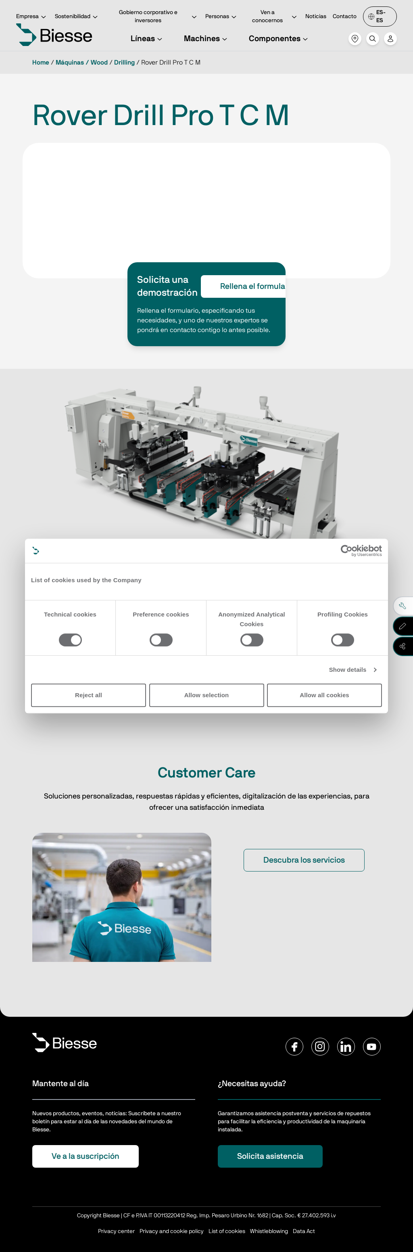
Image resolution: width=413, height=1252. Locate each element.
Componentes (279, 39)
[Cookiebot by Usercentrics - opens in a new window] (346, 551)
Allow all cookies (324, 695)
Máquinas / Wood (82, 62)
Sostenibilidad (77, 17)
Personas (222, 17)
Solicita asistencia (270, 1156)
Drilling (124, 62)
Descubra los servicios (304, 860)
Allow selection (206, 695)
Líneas (148, 39)
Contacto (345, 16)
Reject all (88, 695)
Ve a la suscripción (85, 1156)
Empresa (32, 17)
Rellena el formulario (257, 286)
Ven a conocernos (275, 16)
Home (40, 62)
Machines (206, 39)
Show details (348, 669)
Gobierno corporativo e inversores (159, 16)
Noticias (315, 16)
